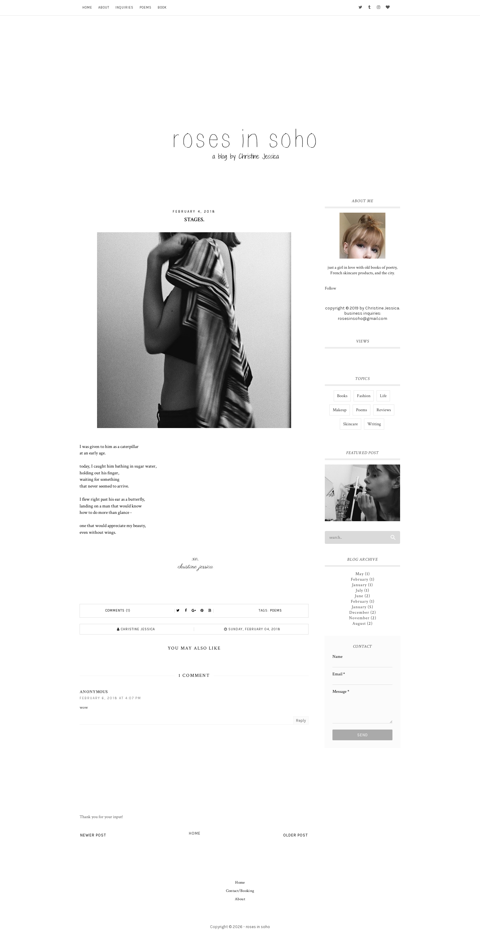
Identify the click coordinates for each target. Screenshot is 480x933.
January (359, 585)
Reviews (384, 410)
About (103, 7)
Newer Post (93, 835)
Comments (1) (117, 611)
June (359, 596)
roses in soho (258, 926)
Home (87, 7)
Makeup (340, 410)
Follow (330, 288)
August (359, 623)
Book (162, 7)
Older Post (295, 835)
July (359, 590)
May (359, 574)
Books (342, 396)
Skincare (350, 424)
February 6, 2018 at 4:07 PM (110, 698)
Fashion (363, 396)
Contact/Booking (240, 890)
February (359, 579)
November (359, 618)
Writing (374, 424)
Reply (301, 720)
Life (383, 396)
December (359, 612)
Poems (146, 7)
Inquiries (124, 7)
